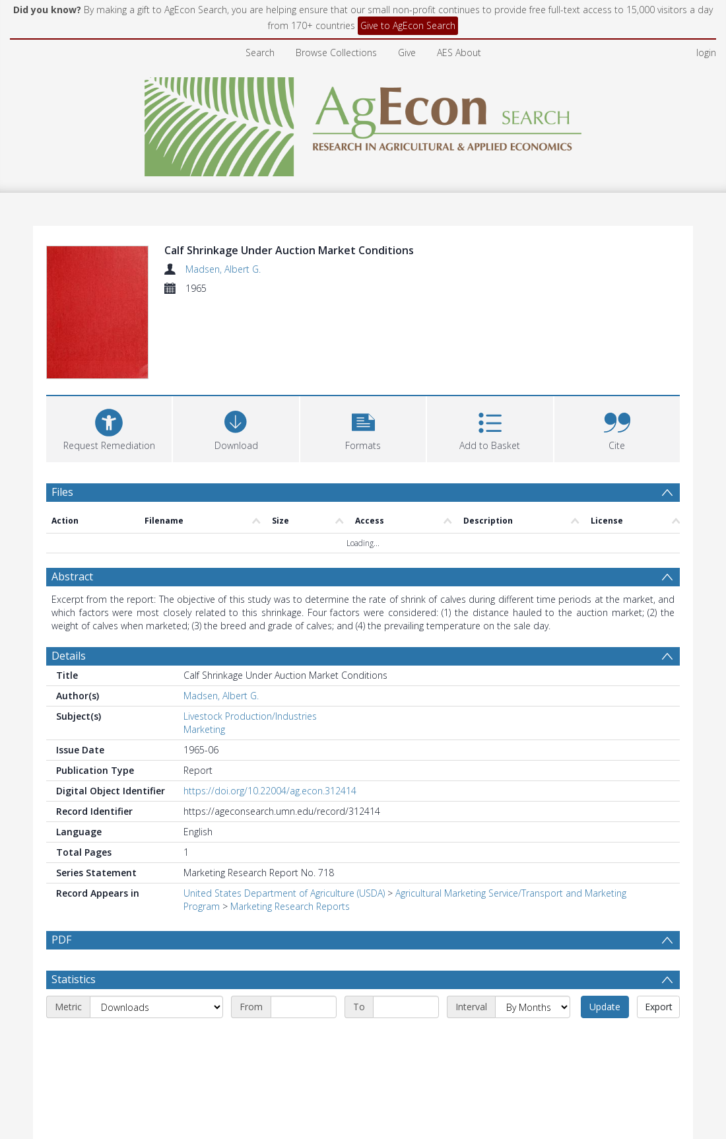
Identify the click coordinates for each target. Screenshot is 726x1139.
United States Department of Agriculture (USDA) (284, 893)
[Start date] (304, 1038)
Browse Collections (336, 52)
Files (62, 492)
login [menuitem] (706, 52)
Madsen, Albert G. (223, 269)
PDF (61, 939)
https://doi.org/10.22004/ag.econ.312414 (269, 790)
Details (68, 655)
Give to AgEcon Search (407, 25)
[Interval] (532, 1038)
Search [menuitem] (260, 52)
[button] (363, 427)
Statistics (73, 1011)
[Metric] (156, 1038)
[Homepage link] (363, 123)
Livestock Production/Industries (250, 716)
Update (604, 1038)
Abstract (72, 576)
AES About (459, 52)
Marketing (204, 729)
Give (407, 52)
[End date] (406, 1038)
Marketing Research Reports (290, 906)
